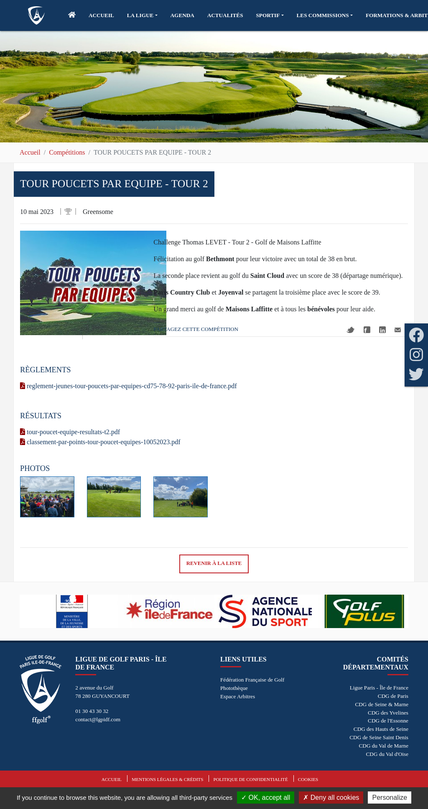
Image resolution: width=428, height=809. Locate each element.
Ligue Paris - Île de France (379, 687)
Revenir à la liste (214, 563)
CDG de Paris (393, 696)
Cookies (308, 779)
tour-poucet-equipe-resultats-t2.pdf (70, 431)
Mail (398, 330)
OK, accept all (265, 797)
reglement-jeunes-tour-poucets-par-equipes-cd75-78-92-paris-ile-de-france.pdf (128, 385)
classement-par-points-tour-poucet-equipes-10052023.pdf (100, 441)
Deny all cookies (331, 797)
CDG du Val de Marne (383, 746)
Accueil (30, 152)
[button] (142, 15)
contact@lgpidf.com (97, 719)
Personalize (389, 797)
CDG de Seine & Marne (381, 704)
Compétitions (67, 152)
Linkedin (382, 329)
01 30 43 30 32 (91, 711)
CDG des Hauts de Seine (381, 729)
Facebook (367, 329)
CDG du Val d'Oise (387, 754)
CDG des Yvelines (388, 713)
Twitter (350, 330)
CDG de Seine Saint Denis (378, 737)
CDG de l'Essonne (388, 720)
